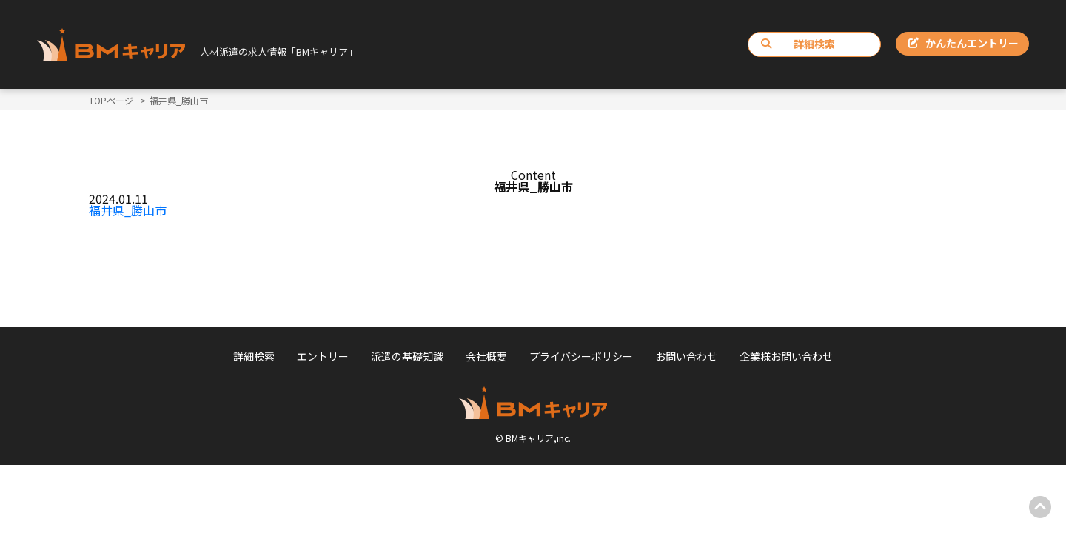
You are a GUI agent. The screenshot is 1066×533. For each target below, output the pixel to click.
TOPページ (111, 100)
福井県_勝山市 (128, 210)
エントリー (323, 356)
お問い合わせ (686, 356)
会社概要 (486, 356)
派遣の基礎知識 (407, 356)
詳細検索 (798, 43)
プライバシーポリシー (581, 356)
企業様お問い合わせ (786, 356)
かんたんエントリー (963, 43)
